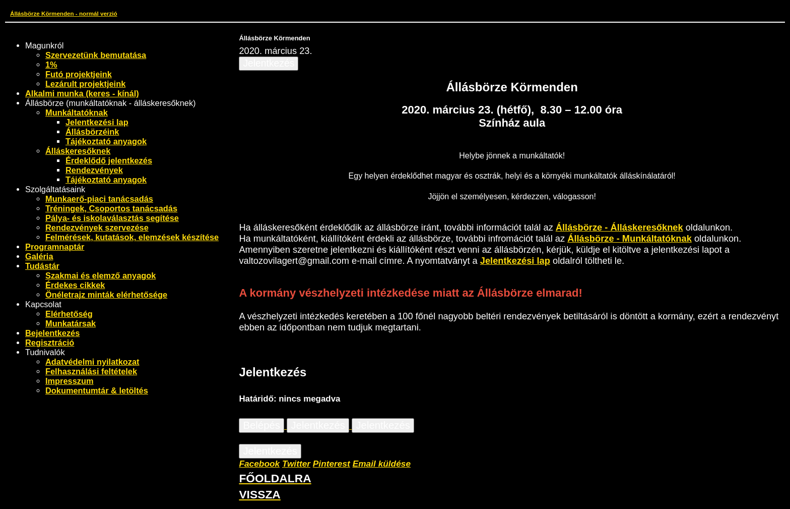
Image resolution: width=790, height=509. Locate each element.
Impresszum (69, 380)
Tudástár (42, 265)
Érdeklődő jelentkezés (108, 160)
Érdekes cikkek (75, 285)
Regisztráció (49, 342)
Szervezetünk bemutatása (95, 55)
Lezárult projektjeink (85, 83)
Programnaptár (54, 246)
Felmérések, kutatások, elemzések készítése (132, 237)
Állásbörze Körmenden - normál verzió (63, 13)
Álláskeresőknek (77, 150)
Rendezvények (94, 170)
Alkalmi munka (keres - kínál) (82, 93)
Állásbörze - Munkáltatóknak (629, 238)
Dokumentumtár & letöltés (96, 390)
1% (51, 64)
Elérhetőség (69, 313)
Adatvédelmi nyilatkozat (92, 361)
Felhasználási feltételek (91, 371)
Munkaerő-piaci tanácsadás (99, 198)
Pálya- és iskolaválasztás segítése (112, 217)
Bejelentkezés (52, 332)
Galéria (39, 256)
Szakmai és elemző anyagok (100, 275)
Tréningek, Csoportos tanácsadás (111, 208)
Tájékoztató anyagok (106, 141)
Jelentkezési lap (96, 122)
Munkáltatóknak (76, 112)
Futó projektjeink (78, 74)
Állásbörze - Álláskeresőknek (619, 227)
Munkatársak (70, 323)
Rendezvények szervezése (97, 227)
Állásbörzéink (92, 131)
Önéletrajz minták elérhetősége (106, 294)
